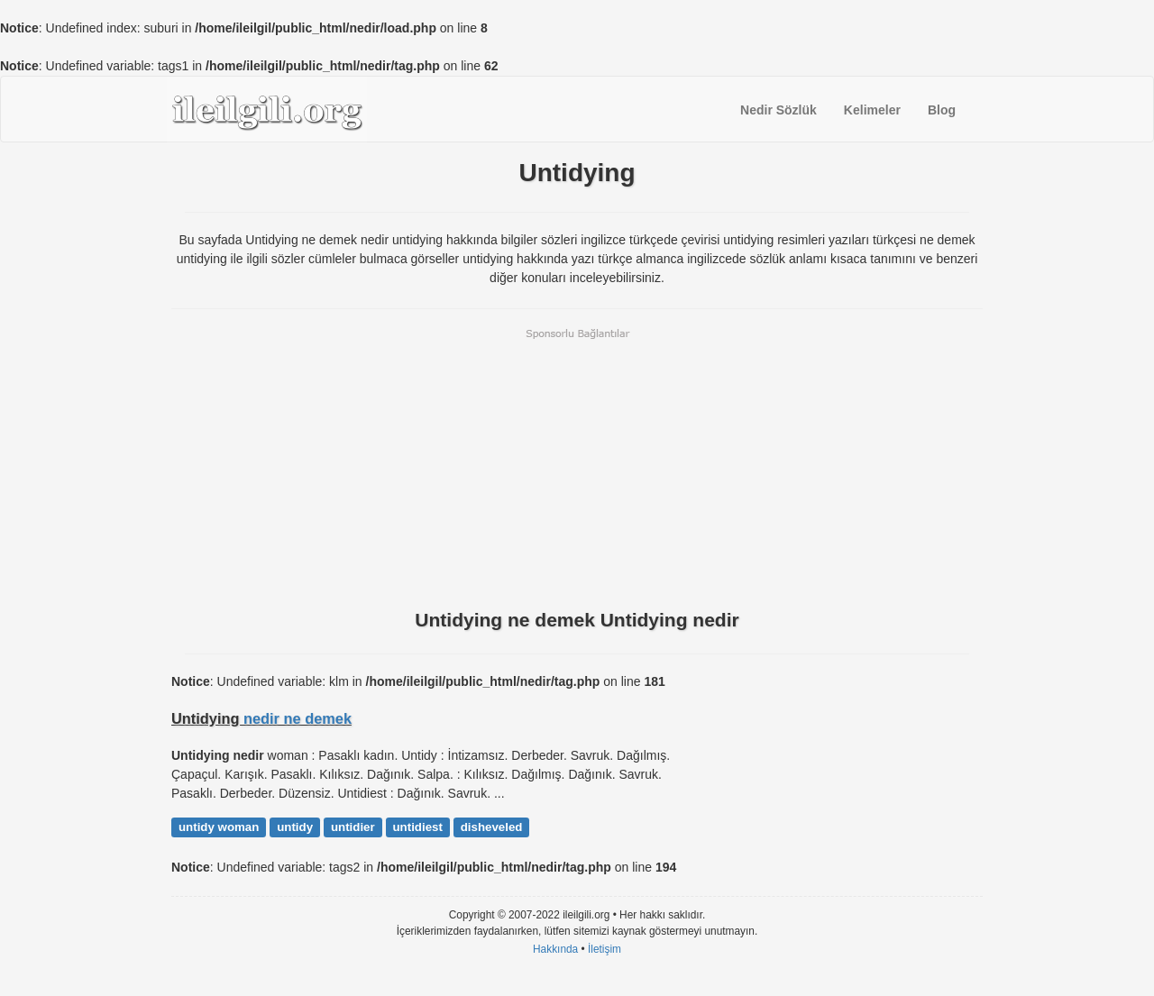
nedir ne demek (297, 718)
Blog (942, 110)
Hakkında (555, 949)
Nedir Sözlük (778, 110)
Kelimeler (872, 110)
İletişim (604, 949)
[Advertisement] (577, 467)
